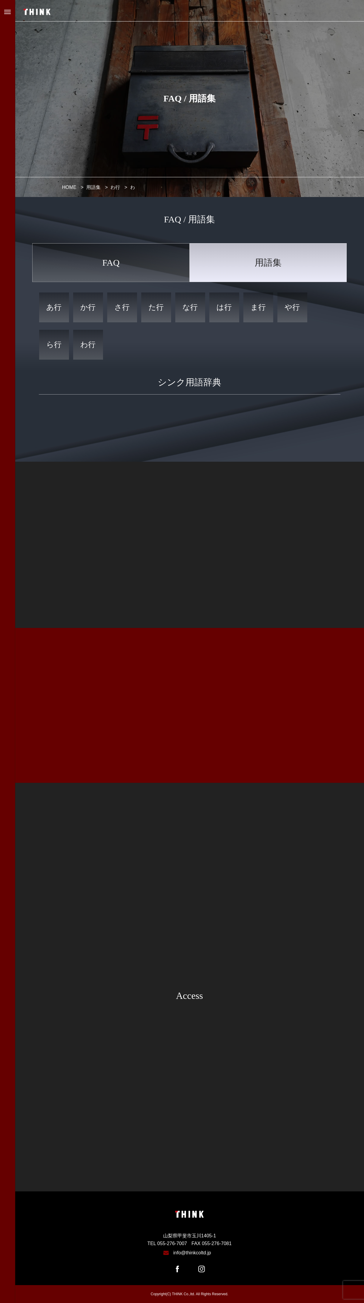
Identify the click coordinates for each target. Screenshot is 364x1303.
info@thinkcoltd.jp (192, 1252)
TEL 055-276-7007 (167, 1243)
